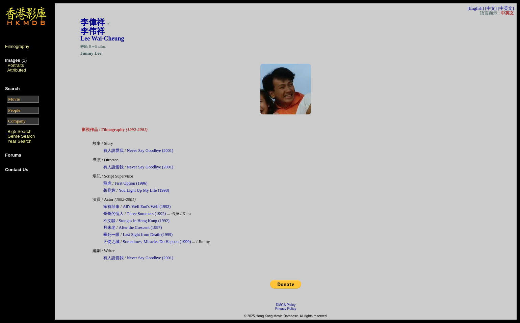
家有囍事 (112, 206)
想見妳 (109, 190)
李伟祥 (92, 31)
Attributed (16, 70)
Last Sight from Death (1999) (148, 234)
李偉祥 (92, 22)
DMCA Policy (285, 305)
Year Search (19, 141)
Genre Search (21, 136)
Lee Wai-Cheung (102, 38)
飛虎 (107, 183)
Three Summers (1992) (146, 213)
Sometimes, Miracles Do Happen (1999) (157, 241)
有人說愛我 (114, 150)
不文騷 (109, 220)
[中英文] (506, 8)
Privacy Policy (285, 309)
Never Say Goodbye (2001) (150, 150)
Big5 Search (19, 131)
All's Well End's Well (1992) (147, 206)
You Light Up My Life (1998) (144, 190)
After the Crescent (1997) (140, 227)
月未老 (109, 227)
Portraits (15, 65)
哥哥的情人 (114, 213)
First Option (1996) (131, 183)
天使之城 (112, 241)
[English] (476, 8)
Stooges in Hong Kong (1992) (144, 220)
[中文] (491, 8)
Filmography (17, 46)
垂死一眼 (112, 234)
